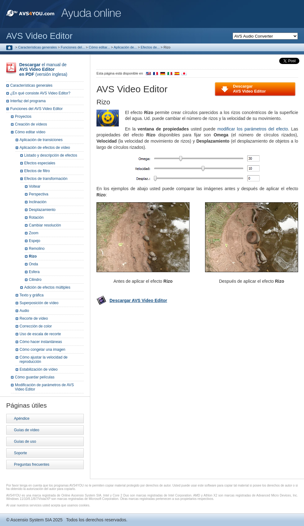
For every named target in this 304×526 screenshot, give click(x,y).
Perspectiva (38, 194)
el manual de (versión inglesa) (43, 69)
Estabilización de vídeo (39, 369)
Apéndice (21, 418)
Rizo (33, 256)
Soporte (20, 453)
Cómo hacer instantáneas (41, 342)
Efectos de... (150, 47)
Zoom (33, 233)
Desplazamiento (42, 210)
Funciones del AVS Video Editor (36, 109)
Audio (24, 311)
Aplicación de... (125, 47)
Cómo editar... (99, 47)
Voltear (34, 186)
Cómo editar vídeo (30, 132)
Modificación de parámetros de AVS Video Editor (44, 387)
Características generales (37, 47)
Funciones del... (73, 47)
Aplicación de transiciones (41, 140)
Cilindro (35, 279)
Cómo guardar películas (34, 377)
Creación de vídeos (31, 124)
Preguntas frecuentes (31, 464)
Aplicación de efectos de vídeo (45, 147)
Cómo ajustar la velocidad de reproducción (44, 359)
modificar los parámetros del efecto (252, 128)
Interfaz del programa (28, 101)
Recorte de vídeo (34, 318)
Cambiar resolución (45, 225)
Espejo (34, 241)
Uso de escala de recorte (40, 334)
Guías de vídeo (26, 430)
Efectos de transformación (45, 178)
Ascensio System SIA (30, 519)
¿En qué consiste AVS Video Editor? (40, 93)
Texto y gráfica (31, 295)
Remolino (37, 248)
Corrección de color (36, 326)
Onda (33, 264)
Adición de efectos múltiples (47, 287)
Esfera (34, 272)
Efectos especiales (39, 163)
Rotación (36, 217)
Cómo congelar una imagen (42, 349)
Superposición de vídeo (39, 303)
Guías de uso (25, 441)
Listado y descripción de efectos (50, 155)
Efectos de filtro (37, 171)
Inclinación (38, 202)
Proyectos (23, 116)
